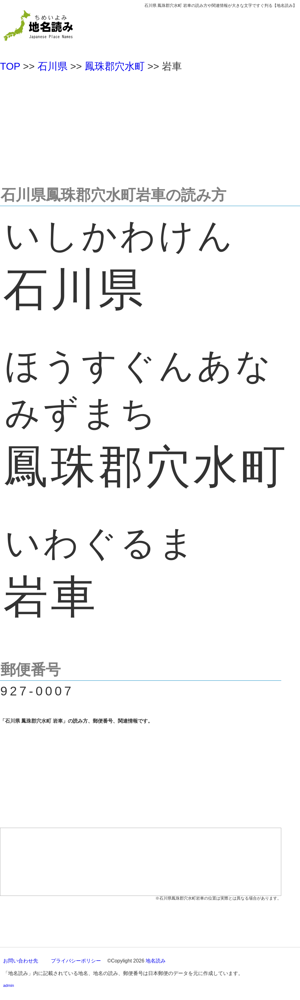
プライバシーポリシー (76, 960)
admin (8, 985)
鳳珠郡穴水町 (115, 66)
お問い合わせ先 (20, 960)
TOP (10, 66)
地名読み (156, 960)
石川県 (53, 66)
